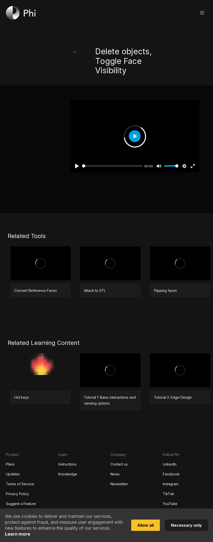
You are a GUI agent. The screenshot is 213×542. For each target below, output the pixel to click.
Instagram (170, 484)
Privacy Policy (17, 494)
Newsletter (119, 484)
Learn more (17, 534)
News (115, 474)
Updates (13, 474)
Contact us (119, 464)
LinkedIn (169, 464)
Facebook (171, 474)
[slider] (112, 166)
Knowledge (67, 474)
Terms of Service (20, 484)
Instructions (67, 464)
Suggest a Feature (21, 504)
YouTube (170, 504)
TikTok (168, 494)
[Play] (77, 166)
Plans (10, 464)
